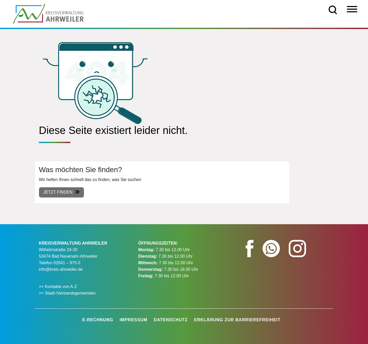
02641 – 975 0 (67, 263)
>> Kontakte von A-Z (58, 286)
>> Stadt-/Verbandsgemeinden (67, 293)
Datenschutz (171, 320)
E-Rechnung (97, 320)
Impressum (133, 320)
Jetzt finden (58, 192)
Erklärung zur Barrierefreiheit (237, 320)
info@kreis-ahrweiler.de (61, 269)
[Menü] (352, 9)
